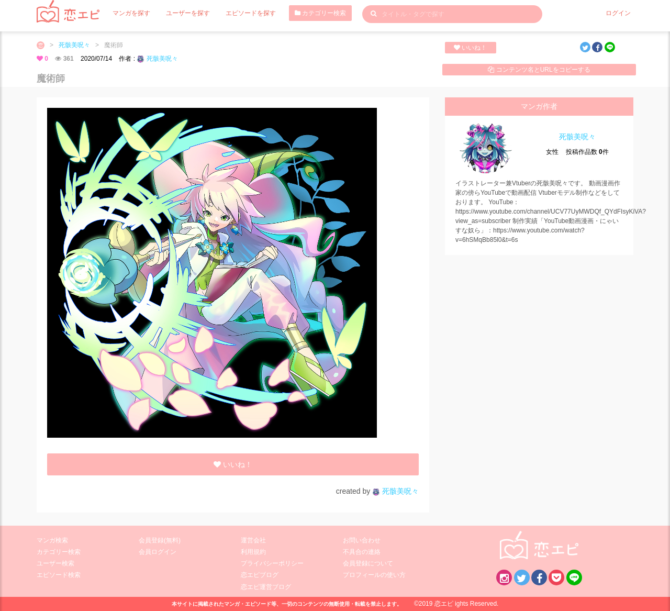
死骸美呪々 (74, 45)
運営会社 (253, 540)
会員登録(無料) (160, 540)
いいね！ (470, 47)
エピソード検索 (59, 575)
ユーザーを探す (188, 13)
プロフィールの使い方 (374, 575)
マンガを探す (131, 13)
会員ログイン (157, 552)
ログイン (618, 13)
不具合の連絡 (362, 552)
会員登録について (368, 563)
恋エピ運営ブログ (266, 587)
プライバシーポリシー (272, 563)
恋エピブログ (259, 575)
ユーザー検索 (55, 563)
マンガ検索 (52, 540)
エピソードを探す (251, 13)
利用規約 (253, 552)
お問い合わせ (362, 540)
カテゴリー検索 (320, 13)
